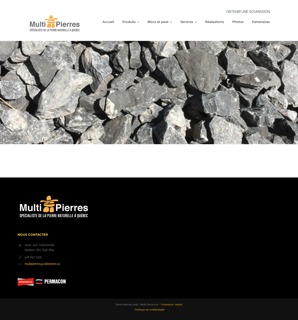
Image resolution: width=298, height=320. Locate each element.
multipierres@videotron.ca (42, 263)
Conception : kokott (171, 304)
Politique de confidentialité (150, 309)
